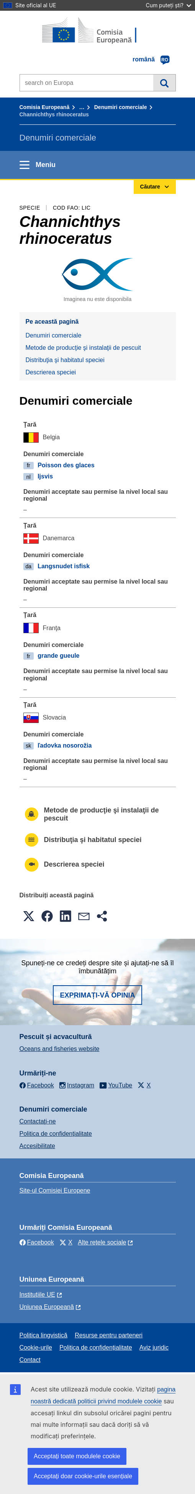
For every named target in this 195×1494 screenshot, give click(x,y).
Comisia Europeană (45, 107)
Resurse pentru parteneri (109, 1335)
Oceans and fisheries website (60, 1049)
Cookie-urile (36, 1347)
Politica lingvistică (43, 1335)
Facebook (37, 1242)
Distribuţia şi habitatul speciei (65, 360)
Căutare (164, 82)
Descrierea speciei (51, 372)
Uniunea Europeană (47, 1307)
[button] (28, 916)
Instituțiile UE (37, 1294)
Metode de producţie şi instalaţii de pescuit (83, 347)
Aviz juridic (154, 1347)
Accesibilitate (37, 1146)
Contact (30, 1360)
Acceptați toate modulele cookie (77, 1456)
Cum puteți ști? (168, 5)
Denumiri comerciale (120, 107)
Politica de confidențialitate (56, 1133)
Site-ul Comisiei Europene (55, 1190)
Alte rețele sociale (102, 1242)
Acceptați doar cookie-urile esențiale (83, 1476)
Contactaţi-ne (38, 1121)
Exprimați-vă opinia (97, 995)
